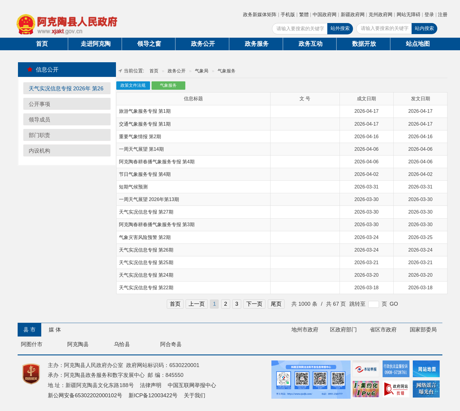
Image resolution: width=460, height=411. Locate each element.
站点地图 (418, 43)
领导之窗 (149, 43)
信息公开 (43, 69)
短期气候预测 (133, 186)
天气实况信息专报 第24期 (146, 275)
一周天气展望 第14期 (141, 149)
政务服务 (257, 43)
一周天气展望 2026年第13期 (149, 199)
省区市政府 (383, 330)
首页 (42, 43)
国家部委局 (423, 330)
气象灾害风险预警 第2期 (145, 237)
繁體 (304, 14)
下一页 (254, 304)
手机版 (288, 14)
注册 (442, 14)
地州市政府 (304, 330)
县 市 (29, 330)
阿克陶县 (78, 344)
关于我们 (194, 395)
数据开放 (364, 43)
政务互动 (311, 43)
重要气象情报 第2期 (140, 136)
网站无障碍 (409, 14)
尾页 (276, 304)
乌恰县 (122, 344)
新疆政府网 (353, 14)
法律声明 (150, 385)
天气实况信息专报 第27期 (146, 211)
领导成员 (39, 120)
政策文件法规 (133, 85)
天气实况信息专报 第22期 (146, 287)
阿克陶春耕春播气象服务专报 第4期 (157, 161)
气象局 (201, 70)
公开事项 (39, 104)
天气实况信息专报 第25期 (146, 262)
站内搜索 (424, 28)
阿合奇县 (171, 344)
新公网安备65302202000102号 (85, 395)
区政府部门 (343, 330)
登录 (429, 14)
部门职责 (39, 135)
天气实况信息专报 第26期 (146, 249)
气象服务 (168, 85)
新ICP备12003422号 (153, 395)
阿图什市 (31, 344)
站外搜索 (340, 28)
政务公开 (203, 43)
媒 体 (55, 330)
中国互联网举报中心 (192, 385)
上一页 (197, 304)
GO (394, 304)
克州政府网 (380, 14)
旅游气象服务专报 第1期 (145, 111)
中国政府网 (325, 14)
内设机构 (39, 151)
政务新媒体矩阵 (259, 14)
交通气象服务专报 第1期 (145, 124)
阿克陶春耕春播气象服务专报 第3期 (157, 224)
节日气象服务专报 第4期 (145, 174)
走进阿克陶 (96, 43)
